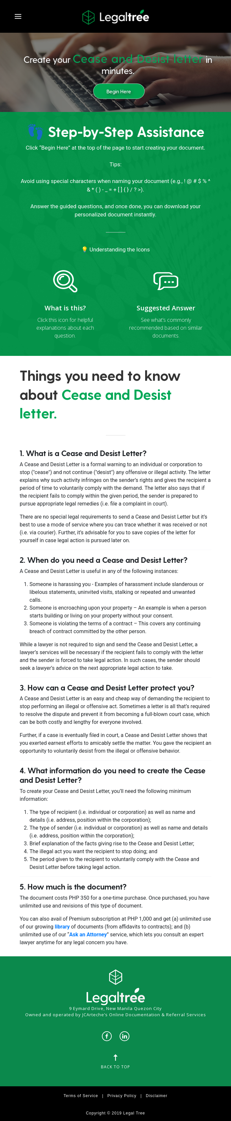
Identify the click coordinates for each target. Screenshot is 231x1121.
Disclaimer (156, 1095)
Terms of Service (81, 1095)
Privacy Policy (122, 1095)
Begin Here (118, 91)
